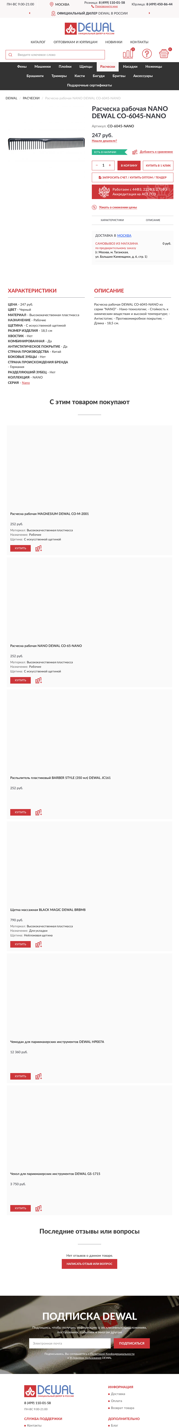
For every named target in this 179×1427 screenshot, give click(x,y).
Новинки (113, 42)
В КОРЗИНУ (129, 165)
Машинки (42, 66)
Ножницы (153, 66)
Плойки (65, 66)
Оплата (116, 1401)
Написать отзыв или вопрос (89, 1264)
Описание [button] (153, 220)
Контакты (139, 42)
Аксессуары (143, 76)
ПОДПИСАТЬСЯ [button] (132, 1343)
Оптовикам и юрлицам (75, 42)
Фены (22, 66)
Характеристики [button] (112, 220)
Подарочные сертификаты (89, 85)
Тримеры (59, 76)
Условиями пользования (85, 1357)
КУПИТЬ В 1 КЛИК (158, 165)
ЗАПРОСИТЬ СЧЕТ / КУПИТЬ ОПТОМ (133, 177)
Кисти (80, 76)
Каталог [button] (38, 42)
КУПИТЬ (20, 548)
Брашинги (35, 76)
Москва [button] (124, 235)
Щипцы (85, 66)
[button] (104, 6)
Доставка (118, 1394)
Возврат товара (122, 1408)
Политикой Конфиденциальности (112, 1353)
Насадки (130, 66)
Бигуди (99, 76)
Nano (26, 383)
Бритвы (119, 76)
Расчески (107, 66)
